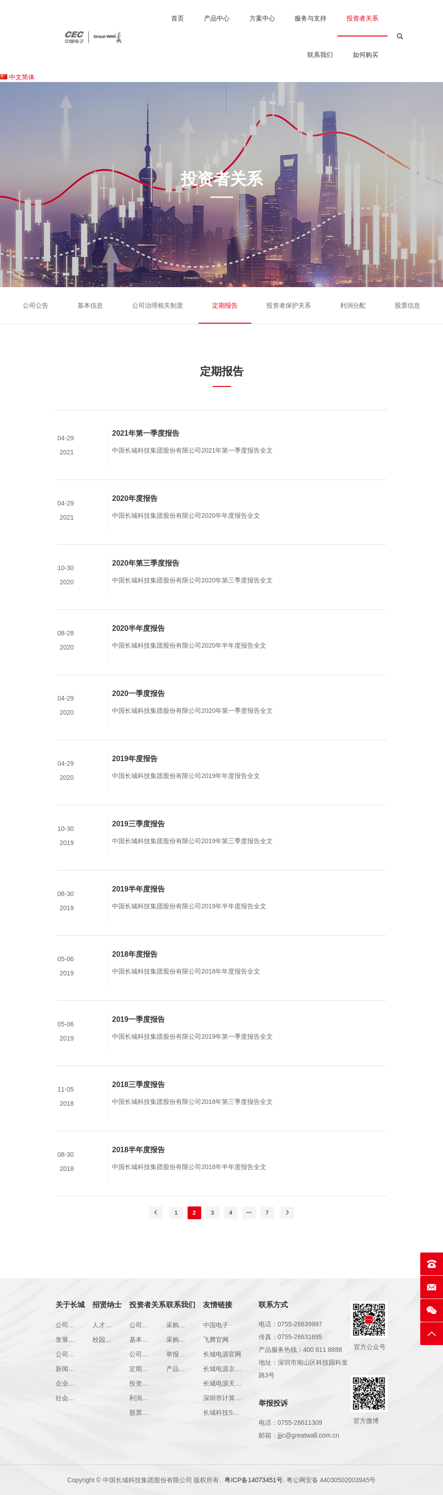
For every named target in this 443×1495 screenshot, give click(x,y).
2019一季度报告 (138, 1033)
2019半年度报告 (138, 903)
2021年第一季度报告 (145, 446)
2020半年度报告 (138, 642)
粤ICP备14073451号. (254, 1480)
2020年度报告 (135, 512)
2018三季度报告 (138, 1098)
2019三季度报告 (138, 837)
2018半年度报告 (138, 1163)
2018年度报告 (135, 968)
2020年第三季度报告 (145, 577)
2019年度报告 (135, 772)
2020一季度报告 (138, 707)
